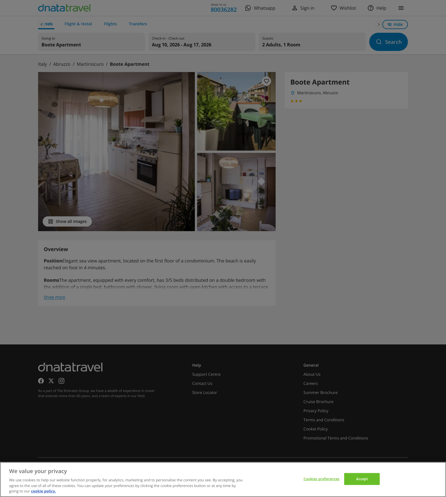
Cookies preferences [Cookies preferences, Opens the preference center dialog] (321, 478)
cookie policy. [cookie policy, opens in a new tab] (43, 491)
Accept (362, 478)
